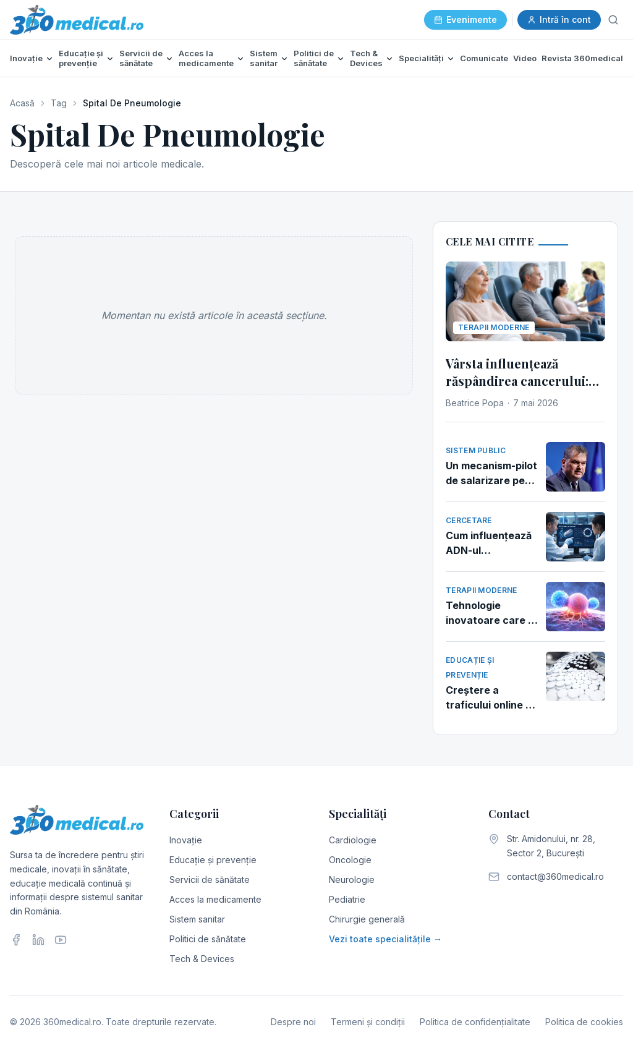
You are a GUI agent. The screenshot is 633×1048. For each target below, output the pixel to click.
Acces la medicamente (206, 58)
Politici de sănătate (314, 58)
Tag (59, 103)
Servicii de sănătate (141, 58)
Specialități (421, 58)
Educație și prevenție (81, 58)
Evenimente (465, 19)
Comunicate (484, 58)
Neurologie (352, 879)
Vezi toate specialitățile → (385, 939)
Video (525, 58)
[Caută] (613, 20)
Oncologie (350, 859)
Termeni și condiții (368, 1021)
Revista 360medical (582, 58)
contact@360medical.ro (555, 876)
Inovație (26, 58)
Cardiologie (352, 840)
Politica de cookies (584, 1021)
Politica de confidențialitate (475, 1021)
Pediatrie (347, 899)
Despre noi (293, 1021)
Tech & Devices (366, 58)
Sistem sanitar (264, 58)
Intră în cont (559, 19)
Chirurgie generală (367, 919)
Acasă (22, 103)
